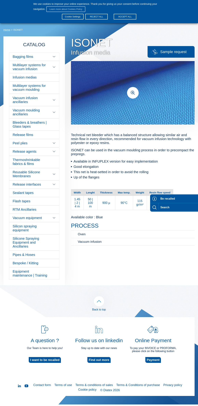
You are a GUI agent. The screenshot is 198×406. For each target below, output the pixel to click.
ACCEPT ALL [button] (124, 14)
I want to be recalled (45, 363)
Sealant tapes (23, 193)
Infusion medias (25, 77)
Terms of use (63, 388)
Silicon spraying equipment (25, 228)
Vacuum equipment (34, 218)
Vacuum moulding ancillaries (34, 112)
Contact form (42, 388)
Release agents (34, 151)
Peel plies (34, 143)
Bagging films (34, 57)
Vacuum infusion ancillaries (34, 100)
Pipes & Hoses (24, 255)
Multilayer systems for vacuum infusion (34, 67)
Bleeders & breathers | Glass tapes (30, 124)
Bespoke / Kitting (25, 263)
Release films (23, 135)
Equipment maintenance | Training (30, 273)
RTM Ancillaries (24, 209)
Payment (153, 363)
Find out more (99, 363)
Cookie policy (87, 392)
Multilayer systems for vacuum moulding (29, 87)
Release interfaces (34, 184)
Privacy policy (172, 388)
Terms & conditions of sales (94, 388)
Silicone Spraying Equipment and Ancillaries (26, 242)
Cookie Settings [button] (73, 14)
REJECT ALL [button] (95, 14)
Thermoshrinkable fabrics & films (26, 162)
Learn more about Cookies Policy (65, 8)
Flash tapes (21, 201)
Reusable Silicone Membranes (34, 174)
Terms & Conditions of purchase (138, 388)
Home (6, 29)
